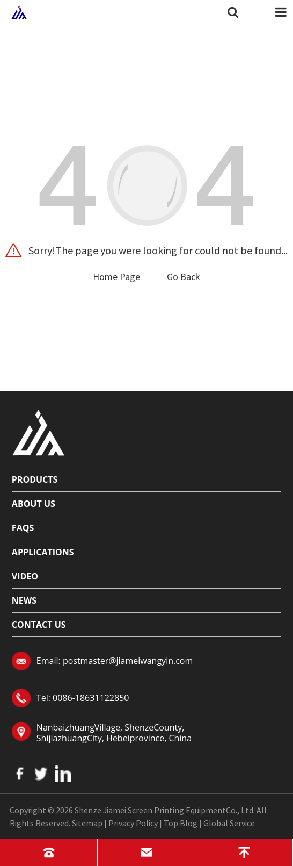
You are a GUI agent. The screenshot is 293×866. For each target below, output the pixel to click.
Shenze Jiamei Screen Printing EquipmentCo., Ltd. (165, 810)
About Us (33, 504)
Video (25, 576)
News (24, 600)
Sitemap (87, 823)
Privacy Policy (133, 823)
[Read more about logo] (38, 431)
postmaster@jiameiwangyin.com (128, 661)
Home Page (116, 276)
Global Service (229, 823)
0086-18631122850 (91, 698)
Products (35, 479)
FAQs (23, 528)
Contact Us (39, 625)
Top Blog (180, 823)
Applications (43, 552)
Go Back (183, 276)
